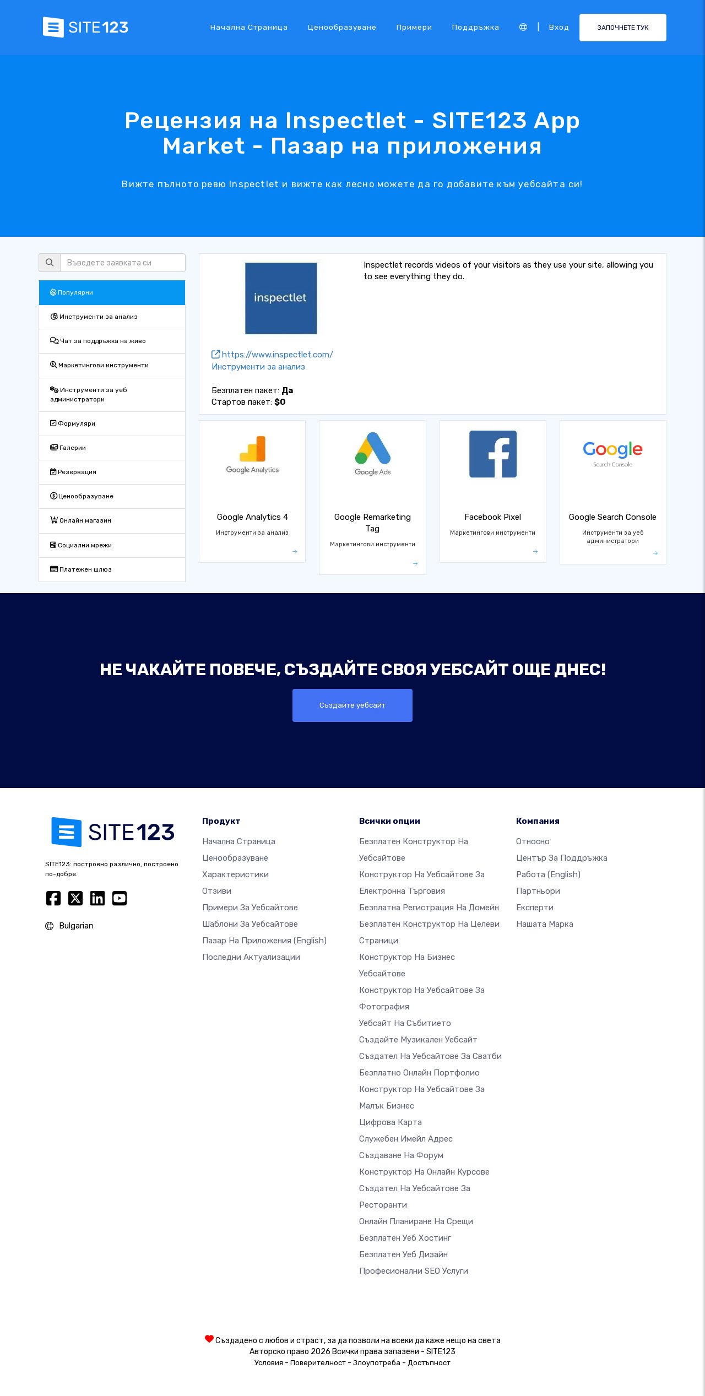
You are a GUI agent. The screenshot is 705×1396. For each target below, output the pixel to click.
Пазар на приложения (264, 941)
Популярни (71, 292)
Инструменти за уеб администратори (88, 394)
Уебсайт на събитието (405, 1023)
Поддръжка (476, 27)
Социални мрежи (81, 545)
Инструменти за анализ (94, 317)
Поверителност (318, 1363)
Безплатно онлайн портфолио (419, 1073)
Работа (548, 874)
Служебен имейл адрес (406, 1139)
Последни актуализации (251, 957)
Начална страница (249, 27)
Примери (414, 27)
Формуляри (72, 423)
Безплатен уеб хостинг (405, 1238)
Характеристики (235, 874)
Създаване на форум (401, 1155)
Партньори (538, 891)
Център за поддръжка (562, 858)
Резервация (73, 472)
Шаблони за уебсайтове (250, 924)
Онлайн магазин (80, 520)
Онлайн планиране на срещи (416, 1221)
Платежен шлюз (81, 569)
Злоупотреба (376, 1363)
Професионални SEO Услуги (413, 1271)
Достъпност (429, 1363)
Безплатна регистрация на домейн (429, 907)
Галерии (68, 448)
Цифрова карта (390, 1122)
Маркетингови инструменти (99, 365)
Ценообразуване (342, 27)
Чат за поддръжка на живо (98, 341)
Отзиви (216, 891)
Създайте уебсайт (352, 705)
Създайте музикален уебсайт (418, 1040)
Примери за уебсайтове (250, 907)
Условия (268, 1363)
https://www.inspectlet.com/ (272, 355)
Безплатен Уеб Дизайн (403, 1254)
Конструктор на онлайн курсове (424, 1172)
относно (533, 841)
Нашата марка (544, 924)
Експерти (535, 907)
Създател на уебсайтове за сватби (430, 1056)
